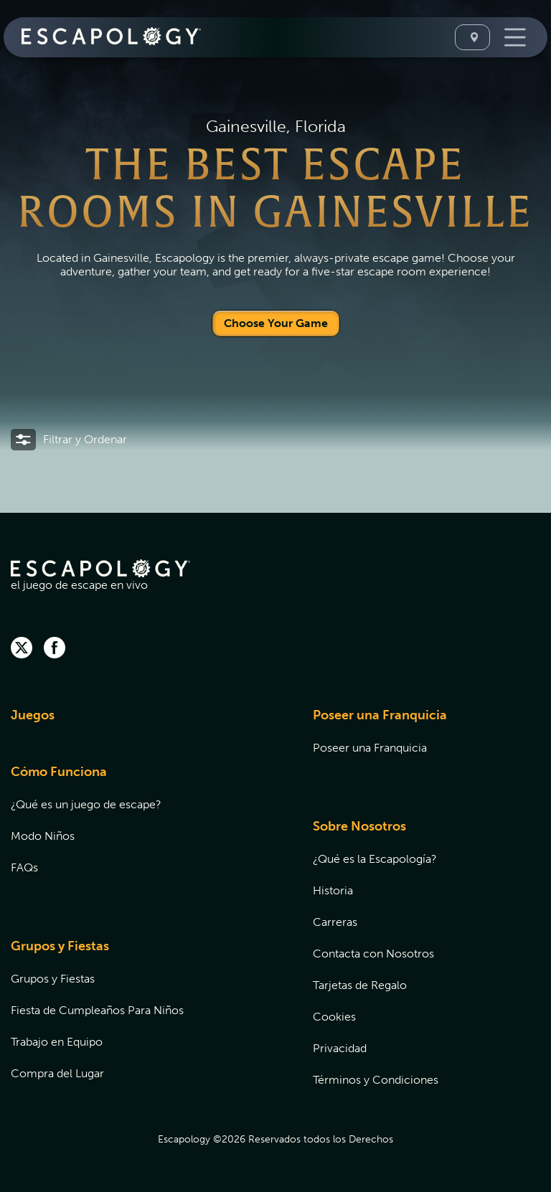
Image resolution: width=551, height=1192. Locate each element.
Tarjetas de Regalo (360, 985)
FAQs (24, 867)
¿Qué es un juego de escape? (86, 804)
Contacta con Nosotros (373, 953)
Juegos (33, 715)
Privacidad (340, 1048)
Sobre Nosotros (359, 826)
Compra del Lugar (57, 1073)
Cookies (334, 1016)
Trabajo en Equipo (57, 1042)
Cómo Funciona (59, 772)
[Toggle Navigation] (513, 37)
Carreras (335, 922)
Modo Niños (43, 836)
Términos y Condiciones (375, 1080)
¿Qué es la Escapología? (375, 859)
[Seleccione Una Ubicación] (472, 37)
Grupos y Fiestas (60, 946)
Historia (333, 890)
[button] (69, 439)
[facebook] (54, 649)
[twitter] (21, 649)
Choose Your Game (276, 323)
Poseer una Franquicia (380, 715)
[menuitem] (144, 724)
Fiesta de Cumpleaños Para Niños (97, 1010)
